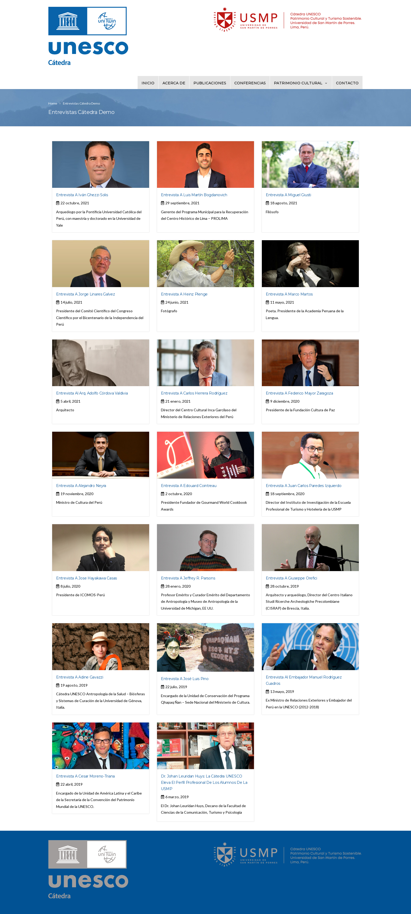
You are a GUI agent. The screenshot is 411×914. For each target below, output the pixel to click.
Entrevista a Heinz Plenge (184, 294)
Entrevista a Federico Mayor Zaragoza (299, 393)
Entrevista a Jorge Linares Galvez (85, 294)
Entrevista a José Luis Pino (184, 678)
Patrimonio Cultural (301, 83)
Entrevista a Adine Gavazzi (79, 677)
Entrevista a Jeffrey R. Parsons (188, 578)
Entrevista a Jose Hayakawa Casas (86, 578)
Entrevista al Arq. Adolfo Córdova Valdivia (92, 393)
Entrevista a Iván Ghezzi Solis (82, 195)
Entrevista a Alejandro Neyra (81, 485)
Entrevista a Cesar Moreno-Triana (85, 776)
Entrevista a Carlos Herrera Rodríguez (194, 393)
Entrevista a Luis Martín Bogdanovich (194, 195)
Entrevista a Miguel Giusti (288, 195)
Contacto (347, 83)
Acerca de (174, 83)
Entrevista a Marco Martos (289, 294)
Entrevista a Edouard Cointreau (189, 485)
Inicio (148, 83)
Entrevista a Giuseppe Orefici (291, 578)
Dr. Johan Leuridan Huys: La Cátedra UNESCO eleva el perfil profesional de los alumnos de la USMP (204, 782)
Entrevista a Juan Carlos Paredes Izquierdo (303, 485)
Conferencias (250, 83)
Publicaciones (209, 83)
